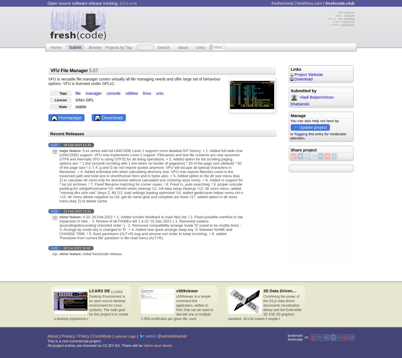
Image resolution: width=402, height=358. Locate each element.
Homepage (67, 118)
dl (334, 156)
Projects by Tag (118, 47)
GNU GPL (84, 100)
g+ (293, 156)
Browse (95, 47)
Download (109, 118)
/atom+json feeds (158, 345)
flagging (301, 134)
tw (307, 156)
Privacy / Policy (75, 336)
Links (200, 47)
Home (56, 47)
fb (300, 156)
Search (163, 47)
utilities (132, 93)
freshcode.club (340, 3)
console (114, 93)
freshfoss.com (309, 3)
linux (147, 93)
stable (80, 107)
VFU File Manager (74, 70)
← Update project (310, 127)
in (320, 156)
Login (125, 336)
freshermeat (282, 3)
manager (94, 93)
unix (160, 93)
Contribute (102, 336)
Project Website (306, 74)
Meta (218, 47)
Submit (75, 47)
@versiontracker (172, 336)
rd (314, 156)
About (183, 47)
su (327, 156)
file (78, 93)
